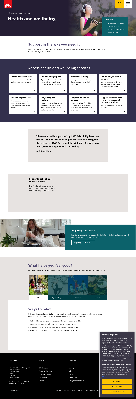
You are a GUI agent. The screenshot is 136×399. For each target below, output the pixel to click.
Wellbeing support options (116, 23)
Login (71, 374)
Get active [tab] (78, 287)
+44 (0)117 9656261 (24, 381)
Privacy (73, 390)
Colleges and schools (76, 381)
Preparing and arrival (82, 243)
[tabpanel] (68, 325)
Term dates (73, 377)
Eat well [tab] (97, 287)
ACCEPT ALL (117, 381)
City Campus (43, 368)
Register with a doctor (114, 32)
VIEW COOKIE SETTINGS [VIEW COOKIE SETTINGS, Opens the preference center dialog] (117, 392)
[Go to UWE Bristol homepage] (9, 13)
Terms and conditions (89, 390)
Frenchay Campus (45, 371)
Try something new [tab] (58, 287)
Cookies (80, 390)
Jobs (70, 371)
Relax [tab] (38, 287)
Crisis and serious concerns (116, 29)
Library (71, 368)
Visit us (41, 381)
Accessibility (66, 390)
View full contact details (16, 383)
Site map (58, 390)
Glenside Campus (45, 374)
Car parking (43, 377)
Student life (14, 13)
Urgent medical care (114, 26)
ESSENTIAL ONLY (117, 386)
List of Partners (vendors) (109, 377)
